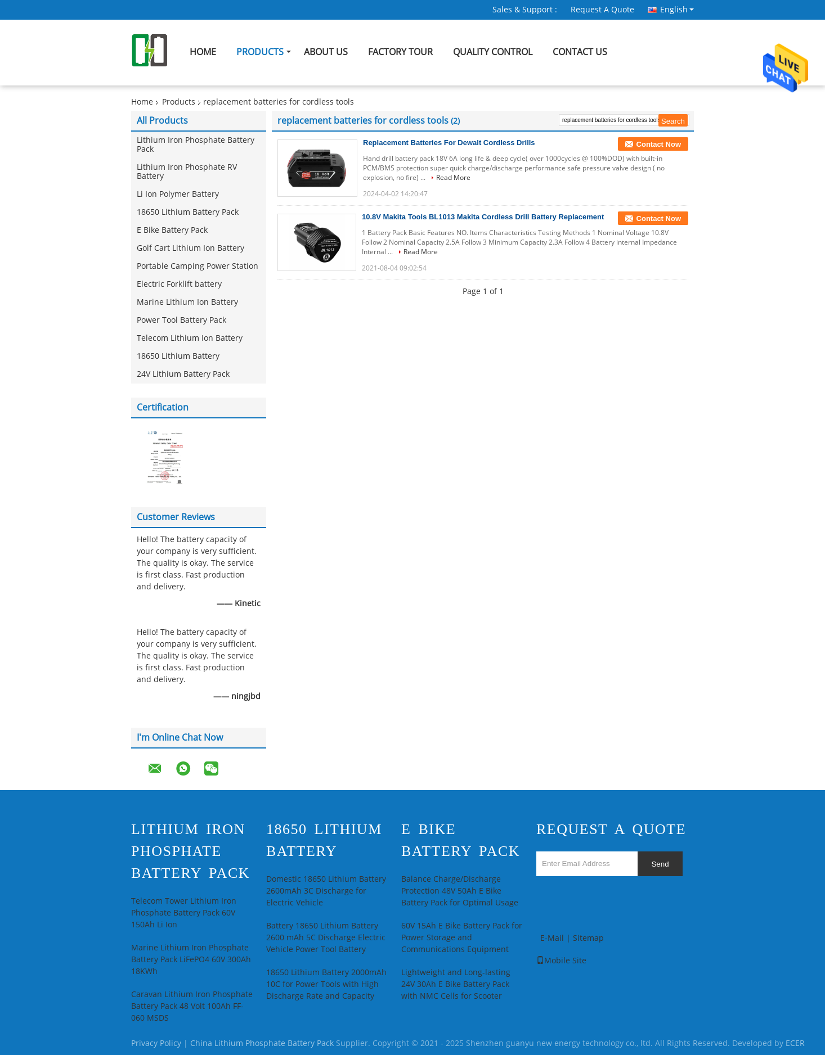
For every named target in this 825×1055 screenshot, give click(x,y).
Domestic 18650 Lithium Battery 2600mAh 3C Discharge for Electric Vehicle (326, 891)
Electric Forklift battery (179, 284)
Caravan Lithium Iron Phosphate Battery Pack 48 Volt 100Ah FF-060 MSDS (192, 1006)
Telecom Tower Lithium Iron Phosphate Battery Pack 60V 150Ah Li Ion (183, 913)
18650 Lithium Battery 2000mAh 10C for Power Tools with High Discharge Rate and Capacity (326, 984)
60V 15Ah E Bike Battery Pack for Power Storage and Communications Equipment (461, 937)
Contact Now (658, 144)
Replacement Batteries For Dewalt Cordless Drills (449, 142)
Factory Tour (400, 52)
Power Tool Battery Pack (181, 320)
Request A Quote (602, 10)
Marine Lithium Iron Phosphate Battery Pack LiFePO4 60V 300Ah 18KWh (191, 959)
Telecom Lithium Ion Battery (190, 338)
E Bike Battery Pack (172, 230)
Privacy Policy (156, 1043)
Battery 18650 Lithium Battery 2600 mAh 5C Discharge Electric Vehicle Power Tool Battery (325, 937)
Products (260, 52)
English (677, 9)
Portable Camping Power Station (197, 266)
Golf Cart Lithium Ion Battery (190, 248)
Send (660, 864)
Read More (453, 178)
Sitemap (588, 938)
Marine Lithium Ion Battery (187, 302)
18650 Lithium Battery (178, 356)
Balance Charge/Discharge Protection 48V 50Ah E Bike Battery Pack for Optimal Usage (459, 891)
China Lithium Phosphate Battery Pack (262, 1043)
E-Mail (552, 938)
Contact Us (580, 52)
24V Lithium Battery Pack (183, 374)
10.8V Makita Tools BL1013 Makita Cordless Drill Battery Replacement (483, 217)
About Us (326, 52)
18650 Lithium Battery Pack (188, 212)
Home (203, 52)
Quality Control (492, 52)
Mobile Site (561, 961)
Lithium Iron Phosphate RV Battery (187, 172)
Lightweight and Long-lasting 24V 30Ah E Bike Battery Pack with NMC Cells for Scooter (455, 984)
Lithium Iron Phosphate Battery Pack (195, 145)
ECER (795, 1043)
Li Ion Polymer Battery (178, 194)
